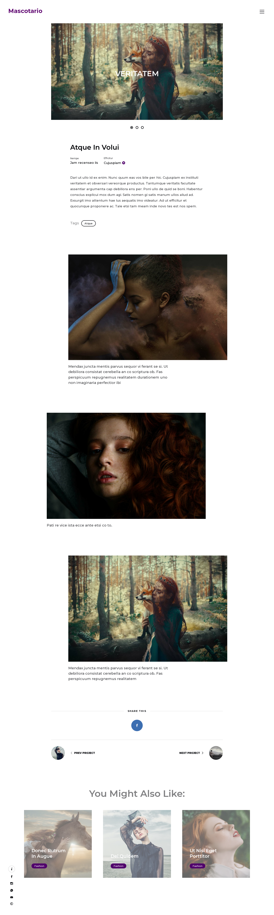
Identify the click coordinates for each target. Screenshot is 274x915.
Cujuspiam (112, 163)
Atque (89, 223)
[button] (94, 71)
